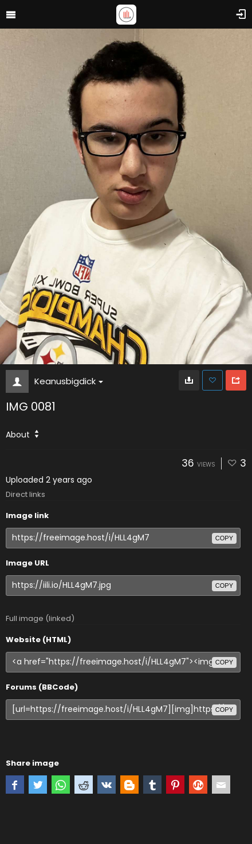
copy (224, 538)
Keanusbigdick (68, 381)
